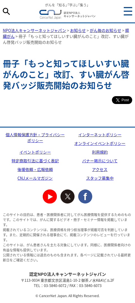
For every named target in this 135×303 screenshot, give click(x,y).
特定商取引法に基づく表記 (35, 160)
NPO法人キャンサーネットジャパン (67, 15)
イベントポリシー (35, 152)
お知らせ (78, 30)
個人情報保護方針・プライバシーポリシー (35, 137)
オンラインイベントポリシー (99, 143)
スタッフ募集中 (100, 178)
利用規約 (100, 152)
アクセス (99, 169)
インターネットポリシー (100, 134)
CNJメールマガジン (35, 178)
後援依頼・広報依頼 (35, 169)
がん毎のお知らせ (105, 30)
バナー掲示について (100, 160)
